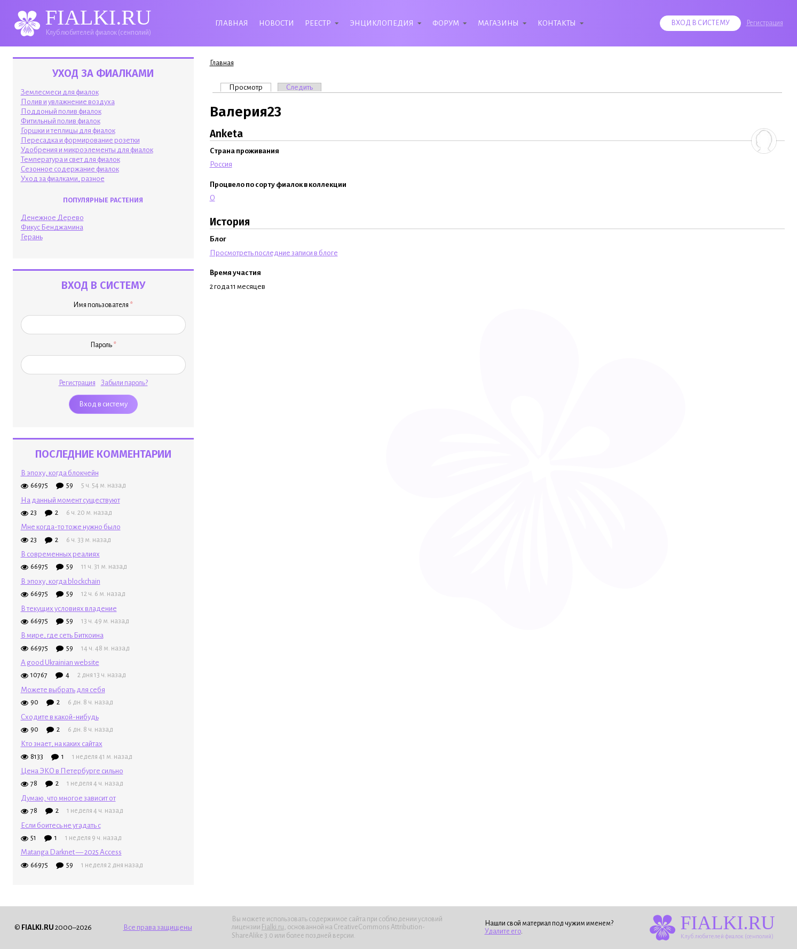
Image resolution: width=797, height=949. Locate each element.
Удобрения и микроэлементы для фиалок (87, 150)
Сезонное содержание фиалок (70, 169)
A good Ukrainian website (60, 662)
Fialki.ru (273, 927)
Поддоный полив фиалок (61, 111)
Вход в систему (700, 23)
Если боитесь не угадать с (61, 825)
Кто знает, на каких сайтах (61, 744)
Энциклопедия (382, 23)
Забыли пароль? (124, 383)
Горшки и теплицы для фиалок (68, 131)
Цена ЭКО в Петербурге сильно (72, 771)
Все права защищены (157, 927)
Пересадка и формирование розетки (80, 140)
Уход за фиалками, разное (63, 179)
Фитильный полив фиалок (60, 121)
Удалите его (503, 931)
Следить (299, 87)
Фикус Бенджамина (52, 227)
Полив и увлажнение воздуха (68, 102)
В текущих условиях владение (69, 609)
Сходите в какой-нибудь (60, 717)
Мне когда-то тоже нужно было (71, 527)
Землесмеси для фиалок (60, 92)
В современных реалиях (60, 554)
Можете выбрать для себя (63, 690)
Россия (221, 164)
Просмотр (250, 87)
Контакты (557, 23)
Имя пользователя (103, 305)
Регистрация (764, 23)
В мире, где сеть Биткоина (62, 635)
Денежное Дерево (52, 218)
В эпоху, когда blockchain (60, 581)
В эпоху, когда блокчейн (60, 473)
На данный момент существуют (70, 500)
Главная (231, 23)
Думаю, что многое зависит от (68, 798)
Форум (445, 23)
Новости (276, 23)
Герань (32, 237)
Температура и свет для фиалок (70, 159)
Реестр (318, 23)
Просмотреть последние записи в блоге (274, 253)
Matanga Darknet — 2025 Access (71, 852)
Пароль (103, 345)
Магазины (498, 23)
